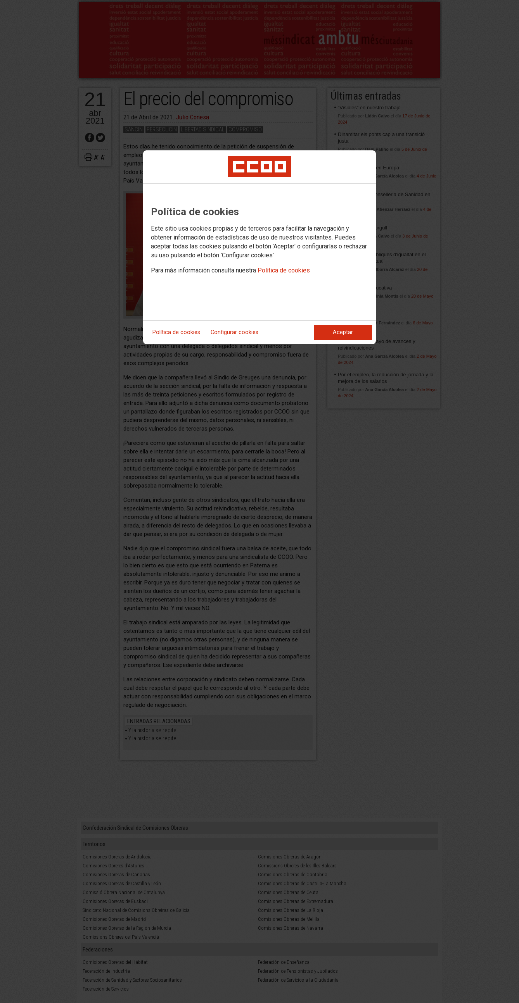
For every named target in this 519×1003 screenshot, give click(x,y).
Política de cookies (284, 270)
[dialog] (259, 247)
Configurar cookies (234, 332)
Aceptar (343, 332)
